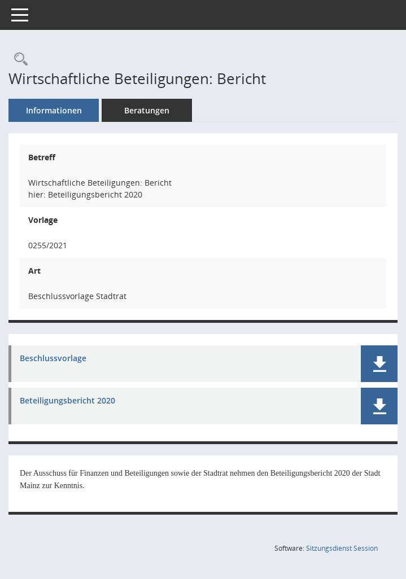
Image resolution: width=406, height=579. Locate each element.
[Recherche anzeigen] (18, 59)
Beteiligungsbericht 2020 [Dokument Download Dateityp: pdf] (67, 401)
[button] (379, 363)
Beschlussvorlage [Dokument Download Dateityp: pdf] (53, 358)
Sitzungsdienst (342, 548)
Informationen (54, 110)
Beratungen (146, 110)
